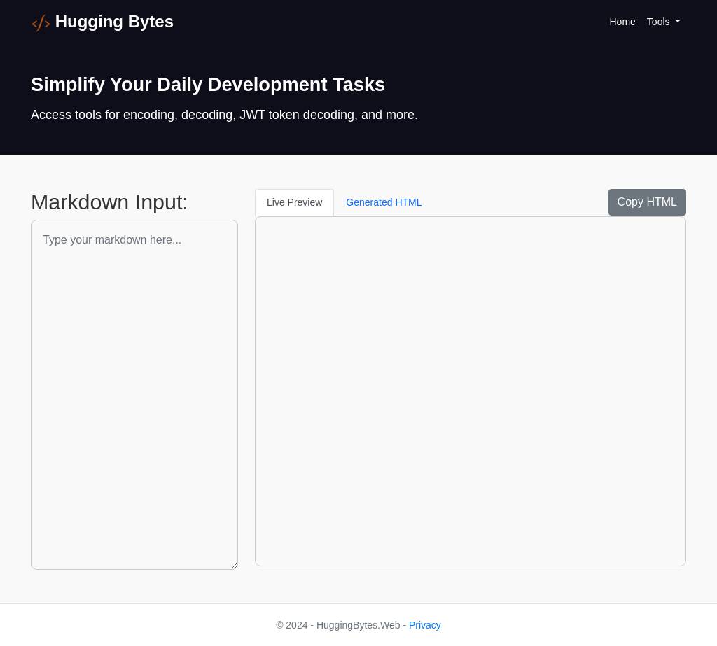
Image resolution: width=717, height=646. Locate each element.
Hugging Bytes (102, 22)
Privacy (425, 625)
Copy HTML (647, 202)
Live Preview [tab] (294, 202)
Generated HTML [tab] (384, 202)
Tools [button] (660, 21)
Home (623, 21)
